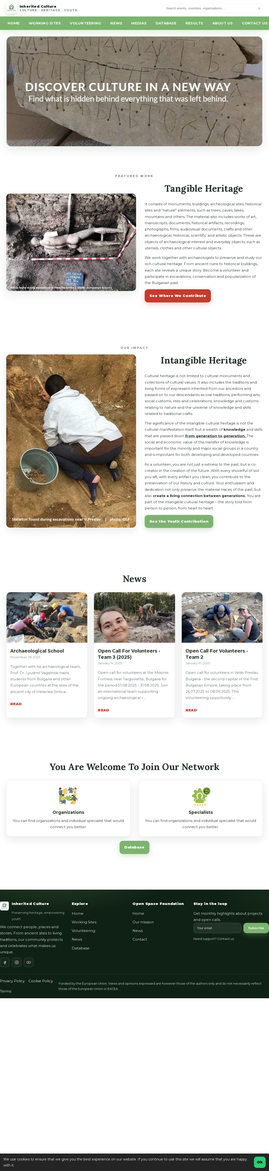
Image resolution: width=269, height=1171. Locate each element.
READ (16, 706)
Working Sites (84, 922)
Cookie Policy (40, 981)
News (77, 939)
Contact (139, 939)
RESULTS (194, 23)
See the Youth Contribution (179, 524)
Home (77, 913)
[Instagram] (17, 962)
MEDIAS (139, 23)
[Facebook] (5, 962)
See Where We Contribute (177, 295)
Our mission (143, 922)
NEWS (116, 23)
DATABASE (166, 23)
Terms (5, 991)
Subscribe (256, 928)
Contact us (225, 939)
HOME (14, 23)
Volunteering (83, 930)
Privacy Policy (12, 981)
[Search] (212, 8)
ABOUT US (222, 23)
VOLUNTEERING (85, 23)
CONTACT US (255, 23)
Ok (260, 1162)
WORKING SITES (45, 23)
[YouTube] (28, 962)
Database (134, 850)
